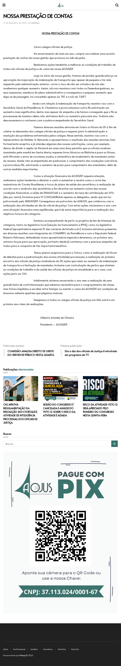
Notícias (35, 22)
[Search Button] (114, 443)
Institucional (19, 649)
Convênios (48, 649)
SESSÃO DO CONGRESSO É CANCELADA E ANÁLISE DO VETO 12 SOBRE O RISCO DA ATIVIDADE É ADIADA (59, 410)
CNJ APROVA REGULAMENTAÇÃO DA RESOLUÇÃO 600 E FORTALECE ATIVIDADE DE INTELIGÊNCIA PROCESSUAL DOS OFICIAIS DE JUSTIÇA (20, 413)
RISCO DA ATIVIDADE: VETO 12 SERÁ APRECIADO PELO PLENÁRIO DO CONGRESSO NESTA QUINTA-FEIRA (100, 410)
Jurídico (34, 649)
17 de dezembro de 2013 (14, 22)
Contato (75, 649)
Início (5, 649)
